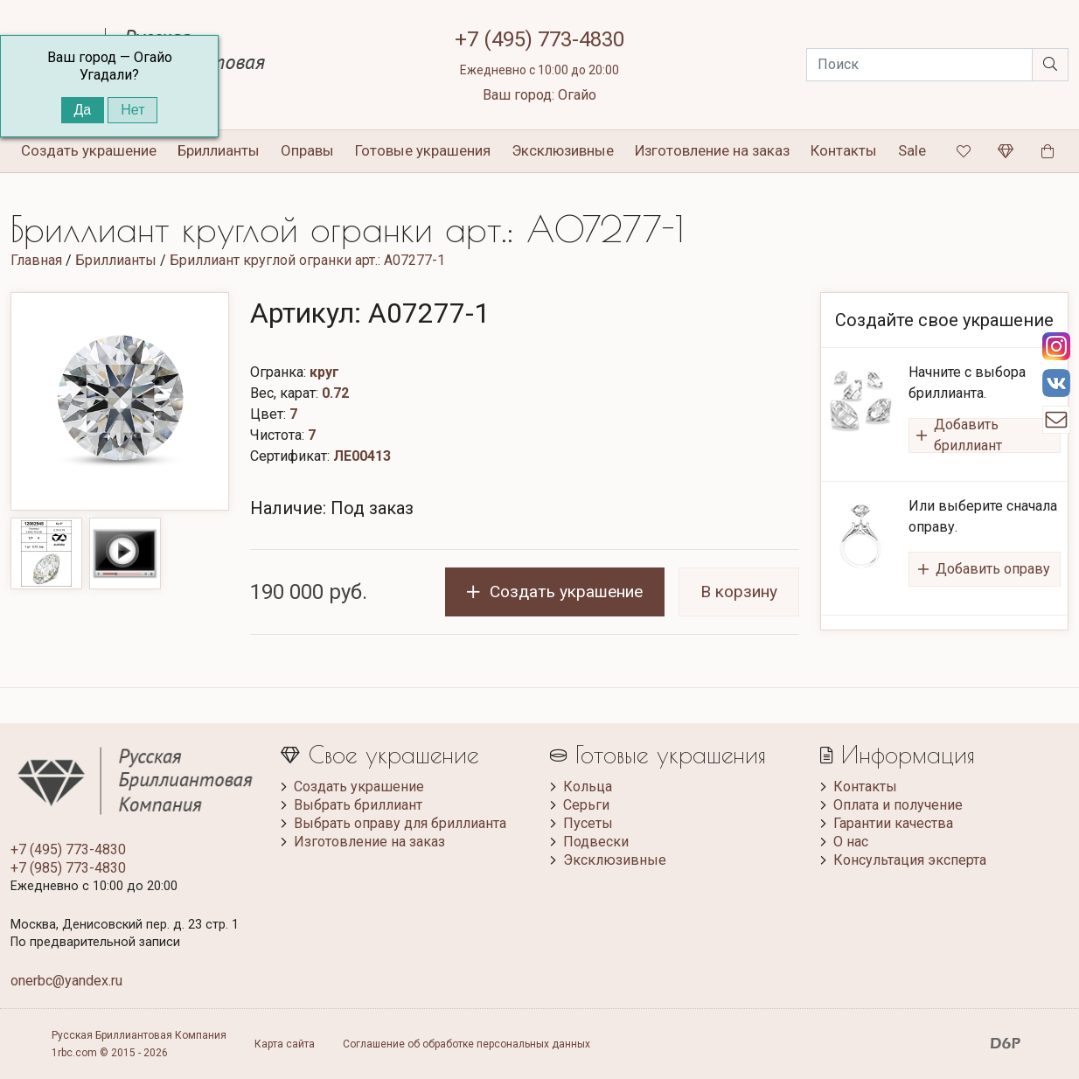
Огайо (577, 95)
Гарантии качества (893, 823)
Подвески (596, 841)
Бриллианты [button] (219, 150)
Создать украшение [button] (89, 150)
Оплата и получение (898, 805)
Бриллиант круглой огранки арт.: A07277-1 (307, 260)
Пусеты (588, 823)
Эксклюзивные (563, 150)
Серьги (586, 805)
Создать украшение (359, 786)
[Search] (919, 64)
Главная (36, 260)
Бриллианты (116, 260)
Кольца (587, 786)
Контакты (844, 150)
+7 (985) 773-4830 (68, 868)
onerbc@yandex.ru (66, 980)
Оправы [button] (307, 150)
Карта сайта (284, 1044)
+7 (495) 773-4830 (539, 39)
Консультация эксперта (909, 860)
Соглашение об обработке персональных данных (466, 1044)
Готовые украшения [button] (423, 150)
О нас (850, 841)
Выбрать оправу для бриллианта (400, 823)
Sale (912, 150)
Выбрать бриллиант (358, 805)
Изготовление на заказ (712, 150)
